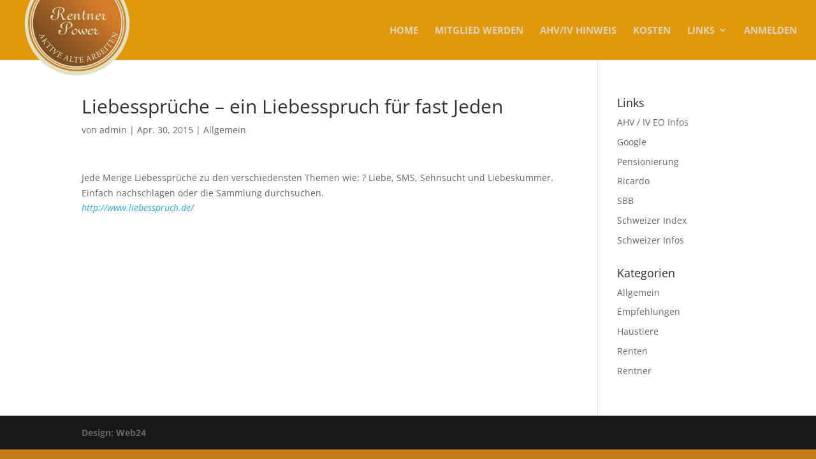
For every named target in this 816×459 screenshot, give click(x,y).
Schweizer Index (652, 220)
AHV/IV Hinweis (578, 31)
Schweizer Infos (650, 240)
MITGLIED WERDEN (479, 31)
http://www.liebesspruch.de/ (138, 207)
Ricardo (633, 181)
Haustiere (638, 331)
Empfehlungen (648, 311)
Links (701, 31)
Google (631, 142)
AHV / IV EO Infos (652, 122)
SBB (625, 200)
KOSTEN (652, 31)
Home (404, 31)
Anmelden (770, 31)
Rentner (634, 371)
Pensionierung (648, 162)
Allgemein (224, 130)
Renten (632, 351)
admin (113, 130)
